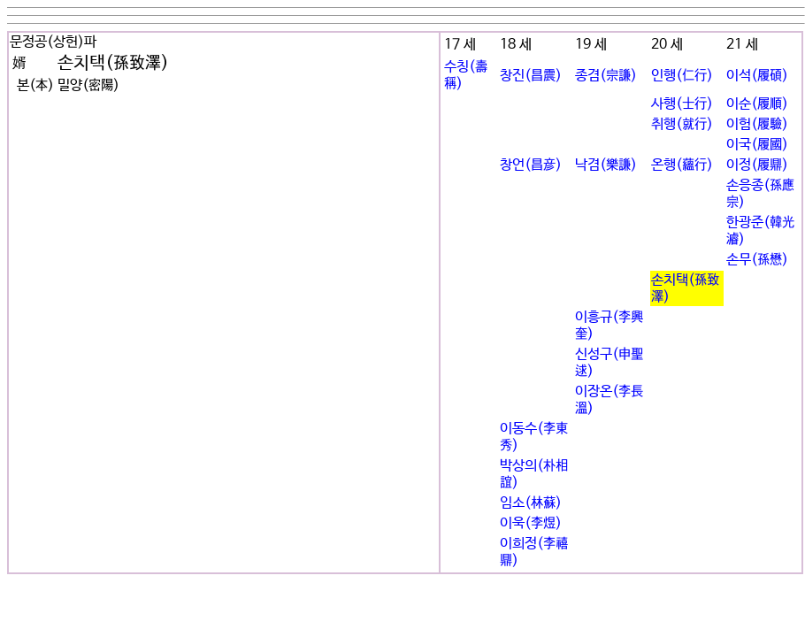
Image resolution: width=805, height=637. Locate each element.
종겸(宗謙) (606, 75)
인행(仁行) (682, 75)
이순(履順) (757, 104)
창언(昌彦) (531, 165)
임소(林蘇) (531, 503)
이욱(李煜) (531, 523)
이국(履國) (757, 144)
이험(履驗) (757, 124)
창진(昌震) (531, 75)
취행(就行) (682, 124)
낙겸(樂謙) (606, 165)
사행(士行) (682, 104)
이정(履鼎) (757, 165)
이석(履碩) (757, 75)
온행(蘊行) (682, 165)
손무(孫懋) (757, 259)
